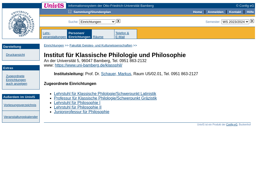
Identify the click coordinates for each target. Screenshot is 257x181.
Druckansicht (15, 55)
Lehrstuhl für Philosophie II (77, 107)
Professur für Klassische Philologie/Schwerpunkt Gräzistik (105, 98)
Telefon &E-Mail (122, 35)
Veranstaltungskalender (21, 117)
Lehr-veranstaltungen (54, 35)
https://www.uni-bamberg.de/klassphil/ (88, 65)
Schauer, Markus (116, 74)
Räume (98, 37)
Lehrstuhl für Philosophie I (77, 103)
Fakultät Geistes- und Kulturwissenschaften (101, 45)
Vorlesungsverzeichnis (20, 105)
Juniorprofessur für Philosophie (81, 112)
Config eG (231, 124)
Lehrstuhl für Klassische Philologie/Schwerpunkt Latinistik (105, 94)
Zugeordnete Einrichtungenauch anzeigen (16, 79)
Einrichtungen (54, 45)
